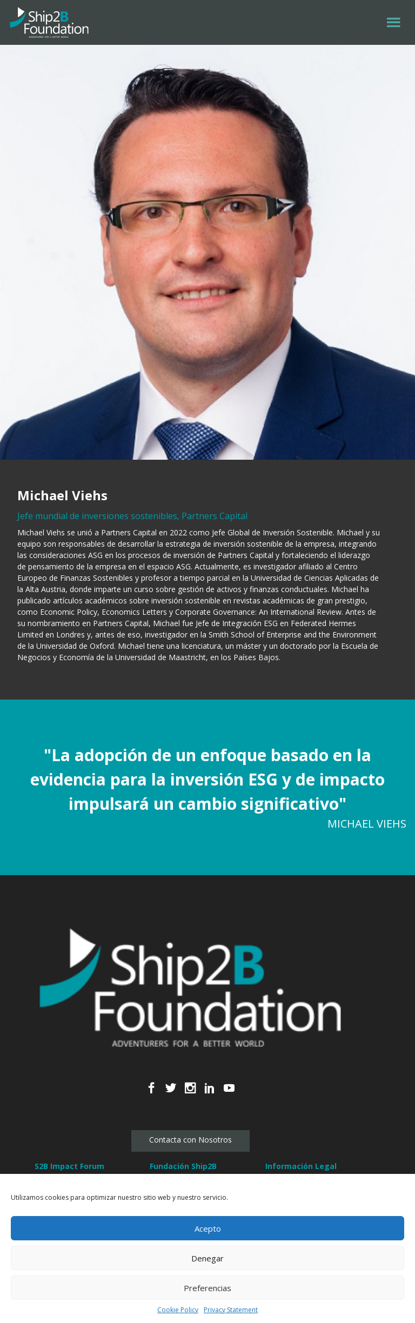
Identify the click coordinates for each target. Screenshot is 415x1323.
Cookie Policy (177, 1309)
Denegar (207, 1258)
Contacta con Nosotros (190, 1139)
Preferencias (207, 1287)
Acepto (208, 1228)
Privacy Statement (231, 1309)
